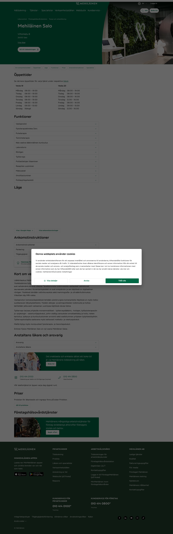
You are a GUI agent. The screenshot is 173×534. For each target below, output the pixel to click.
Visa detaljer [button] (50, 281)
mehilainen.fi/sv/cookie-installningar (57, 272)
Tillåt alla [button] (122, 281)
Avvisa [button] (86, 281)
